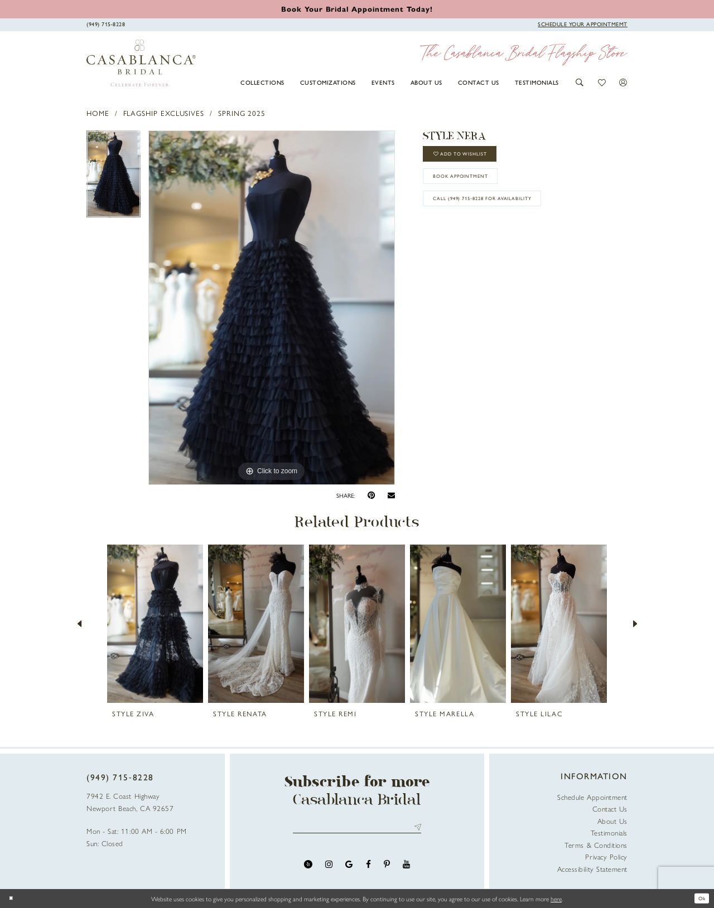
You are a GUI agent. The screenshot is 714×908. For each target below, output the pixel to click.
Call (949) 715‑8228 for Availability (499, 215)
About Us (612, 820)
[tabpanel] (113, 177)
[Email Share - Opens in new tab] (391, 495)
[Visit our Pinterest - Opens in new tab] (387, 867)
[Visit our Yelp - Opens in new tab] (308, 867)
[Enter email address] (357, 829)
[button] (579, 82)
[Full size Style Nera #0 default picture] (271, 307)
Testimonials (609, 832)
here (556, 898)
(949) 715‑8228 (120, 777)
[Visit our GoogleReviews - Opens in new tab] (349, 867)
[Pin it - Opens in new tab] (371, 495)
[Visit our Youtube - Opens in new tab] (406, 867)
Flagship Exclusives (164, 113)
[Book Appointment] (582, 24)
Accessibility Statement (592, 868)
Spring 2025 (242, 113)
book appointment (472, 186)
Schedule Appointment (592, 797)
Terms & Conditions (596, 844)
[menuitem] (262, 82)
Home (97, 113)
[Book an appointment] (356, 8)
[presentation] (155, 624)
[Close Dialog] (13, 898)
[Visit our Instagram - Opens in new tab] (328, 867)
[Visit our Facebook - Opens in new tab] (368, 867)
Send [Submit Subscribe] (416, 829)
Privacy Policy (606, 856)
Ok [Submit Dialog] (699, 898)
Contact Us (610, 808)
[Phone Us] (106, 24)
